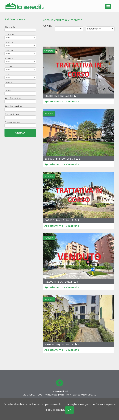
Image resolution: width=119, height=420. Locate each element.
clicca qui (58, 409)
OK (69, 409)
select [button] (34, 37)
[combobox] (18, 37)
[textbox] (20, 29)
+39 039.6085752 (86, 394)
